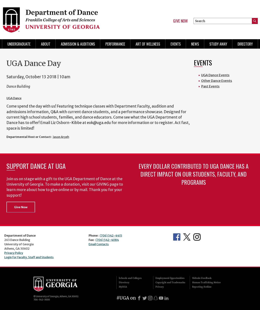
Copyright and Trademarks (170, 282)
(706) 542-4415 (111, 235)
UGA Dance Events (215, 75)
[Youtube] (161, 298)
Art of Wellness (148, 44)
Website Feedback (201, 278)
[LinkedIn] (166, 298)
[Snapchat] (155, 298)
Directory (245, 44)
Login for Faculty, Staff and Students (29, 257)
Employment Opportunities (170, 278)
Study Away (218, 44)
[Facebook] (139, 298)
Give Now (180, 21)
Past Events (210, 86)
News (195, 44)
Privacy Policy (13, 253)
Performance (115, 44)
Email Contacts (99, 244)
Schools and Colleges (130, 278)
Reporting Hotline (201, 286)
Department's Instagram (197, 237)
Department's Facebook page (176, 237)
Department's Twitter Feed (186, 237)
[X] (144, 298)
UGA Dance (13, 98)
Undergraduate (19, 44)
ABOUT (45, 44)
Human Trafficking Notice (206, 282)
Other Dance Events (216, 81)
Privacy (159, 286)
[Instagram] (150, 298)
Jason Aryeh (61, 137)
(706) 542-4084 (107, 240)
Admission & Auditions (78, 44)
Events (176, 44)
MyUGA (123, 286)
